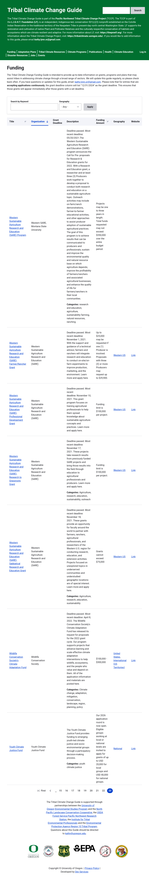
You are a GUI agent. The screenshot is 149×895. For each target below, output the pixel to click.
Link (133, 355)
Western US (119, 355)
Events (41, 55)
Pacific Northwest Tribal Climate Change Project (80, 18)
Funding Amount (100, 121)
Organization (39, 122)
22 (104, 791)
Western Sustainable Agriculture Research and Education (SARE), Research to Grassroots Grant (16, 470)
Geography (64, 101)
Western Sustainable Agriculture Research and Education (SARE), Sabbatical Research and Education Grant (17, 556)
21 (98, 791)
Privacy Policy (92, 868)
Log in (143, 52)
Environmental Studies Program (71, 809)
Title (11, 121)
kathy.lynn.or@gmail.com (88, 82)
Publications (95, 52)
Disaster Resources (17, 55)
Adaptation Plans (27, 52)
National (117, 748)
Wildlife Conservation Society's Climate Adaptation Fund (17, 660)
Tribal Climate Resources (52, 52)
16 (67, 791)
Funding (11, 52)
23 (111, 791)
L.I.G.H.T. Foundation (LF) (24, 22)
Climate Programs (77, 52)
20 (92, 791)
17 (73, 791)
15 (61, 791)
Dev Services (81, 871)
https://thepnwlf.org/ (111, 32)
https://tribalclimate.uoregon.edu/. (86, 36)
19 (85, 791)
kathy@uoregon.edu (75, 833)
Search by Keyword (19, 101)
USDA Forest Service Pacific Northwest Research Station (78, 816)
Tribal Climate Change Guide (44, 10)
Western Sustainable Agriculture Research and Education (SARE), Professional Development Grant (16, 409)
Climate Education (123, 52)
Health (108, 52)
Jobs (33, 55)
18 (79, 791)
